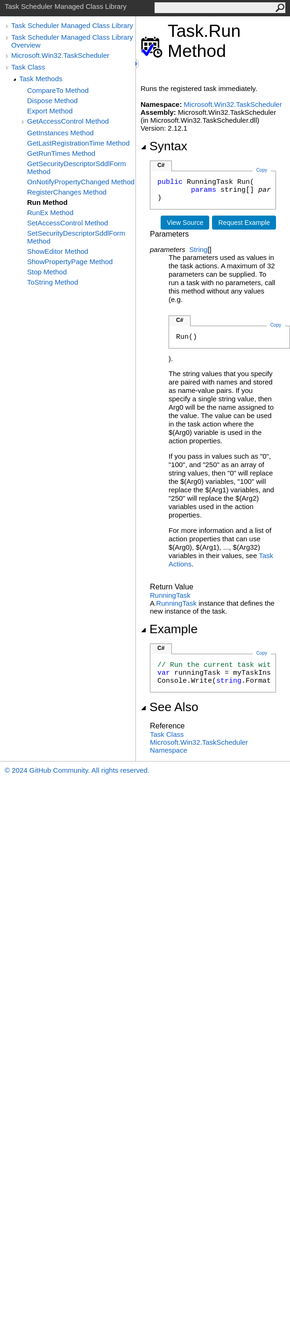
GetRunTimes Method (61, 153)
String (198, 249)
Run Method (47, 202)
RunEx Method (50, 213)
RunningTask (170, 595)
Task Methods (41, 79)
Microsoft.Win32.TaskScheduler (60, 55)
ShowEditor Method (57, 251)
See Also (169, 707)
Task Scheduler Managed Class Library (72, 25)
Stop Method (47, 272)
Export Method (50, 111)
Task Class (28, 67)
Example (169, 629)
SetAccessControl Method (67, 223)
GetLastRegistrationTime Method (78, 143)
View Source (185, 222)
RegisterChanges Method (66, 192)
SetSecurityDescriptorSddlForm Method (76, 237)
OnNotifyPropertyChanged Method (80, 182)
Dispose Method (52, 101)
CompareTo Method (58, 90)
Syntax (164, 146)
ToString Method (52, 282)
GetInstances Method (60, 133)
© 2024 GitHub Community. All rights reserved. (77, 770)
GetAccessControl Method (68, 121)
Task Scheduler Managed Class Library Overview (72, 41)
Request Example (244, 222)
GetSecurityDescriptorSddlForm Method (76, 167)
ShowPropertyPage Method (70, 262)
